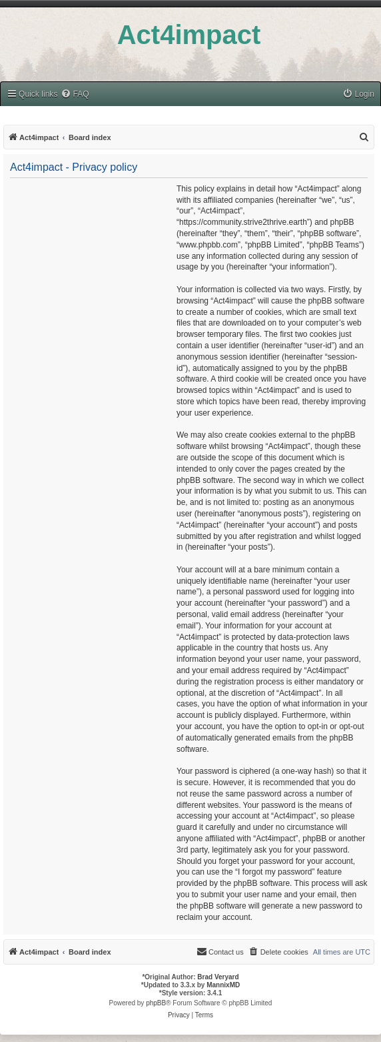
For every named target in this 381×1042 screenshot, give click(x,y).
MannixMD (223, 985)
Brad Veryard (217, 977)
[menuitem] (75, 94)
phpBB (156, 1003)
